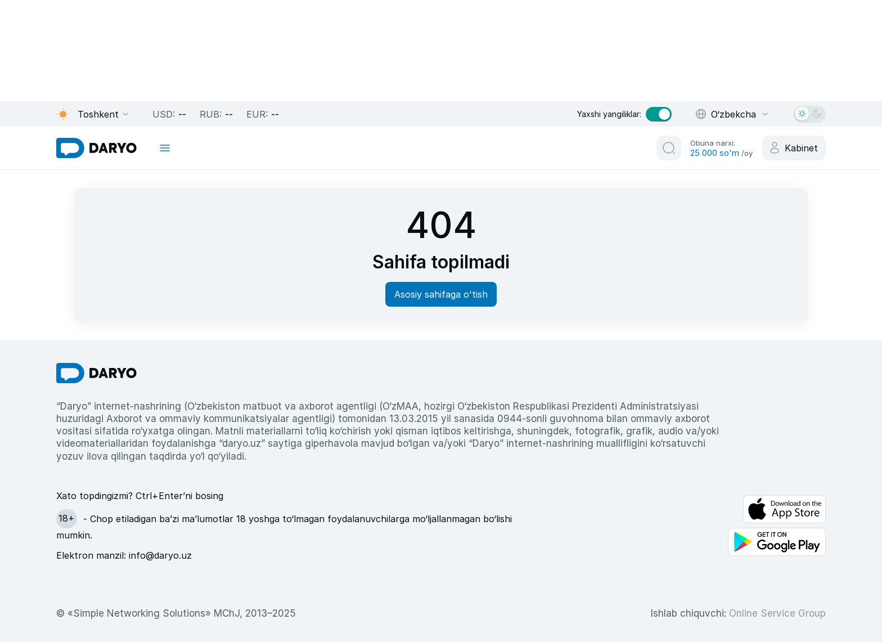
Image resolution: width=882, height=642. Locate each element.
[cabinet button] (794, 148)
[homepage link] (96, 148)
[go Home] (96, 373)
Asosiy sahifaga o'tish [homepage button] (441, 294)
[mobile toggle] (165, 148)
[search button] (668, 148)
